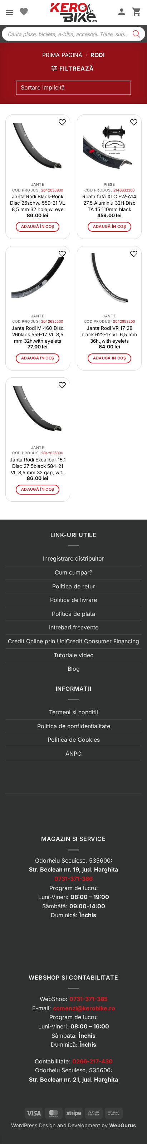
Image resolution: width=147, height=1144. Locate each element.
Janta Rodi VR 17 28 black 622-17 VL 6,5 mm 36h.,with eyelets (109, 334)
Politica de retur (73, 586)
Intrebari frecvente (73, 627)
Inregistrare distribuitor (73, 558)
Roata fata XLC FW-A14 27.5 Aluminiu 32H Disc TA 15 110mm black (109, 203)
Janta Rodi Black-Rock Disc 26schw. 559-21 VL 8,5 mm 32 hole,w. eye (37, 203)
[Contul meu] (122, 12)
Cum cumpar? (73, 572)
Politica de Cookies (74, 739)
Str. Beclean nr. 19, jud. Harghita (73, 869)
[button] (9, 12)
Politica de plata (73, 613)
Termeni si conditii (73, 712)
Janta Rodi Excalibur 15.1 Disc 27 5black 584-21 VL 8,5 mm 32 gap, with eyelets (38, 466)
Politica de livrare (73, 599)
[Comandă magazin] (73, 88)
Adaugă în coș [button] (37, 226)
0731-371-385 (88, 998)
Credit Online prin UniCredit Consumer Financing (73, 641)
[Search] (136, 34)
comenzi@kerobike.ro (84, 1008)
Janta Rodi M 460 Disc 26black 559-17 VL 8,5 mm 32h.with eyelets (37, 334)
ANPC (73, 753)
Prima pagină (62, 54)
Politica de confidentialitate (73, 726)
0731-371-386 (73, 878)
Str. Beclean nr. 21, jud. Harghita (73, 1079)
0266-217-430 (92, 1061)
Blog (74, 668)
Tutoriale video (74, 655)
